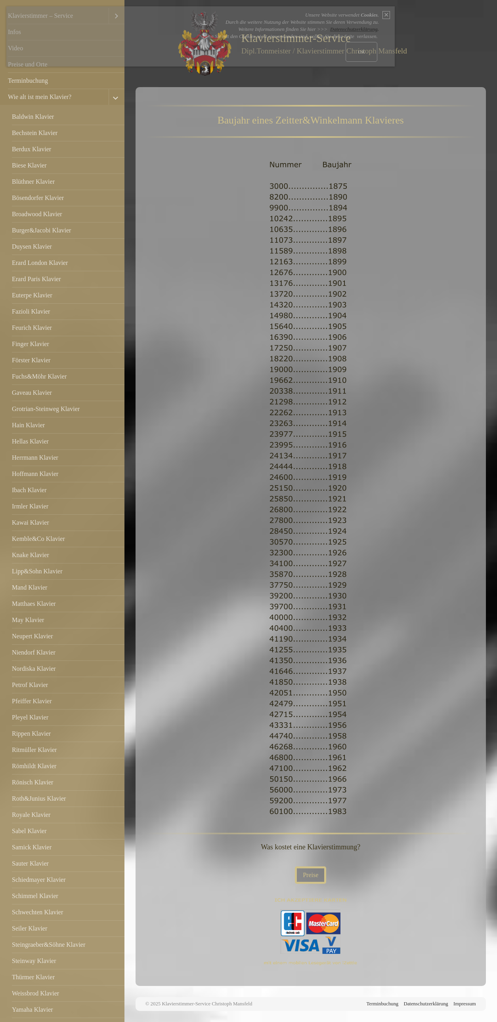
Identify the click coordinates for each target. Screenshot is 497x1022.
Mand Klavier (29, 587)
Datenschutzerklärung (425, 1004)
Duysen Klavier (32, 246)
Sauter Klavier (30, 863)
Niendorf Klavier (33, 652)
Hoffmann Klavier (35, 473)
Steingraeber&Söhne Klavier (48, 944)
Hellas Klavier (30, 441)
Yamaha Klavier (32, 1009)
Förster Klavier (31, 360)
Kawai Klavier (30, 522)
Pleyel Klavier (30, 717)
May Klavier (28, 620)
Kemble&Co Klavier (38, 538)
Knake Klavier (30, 555)
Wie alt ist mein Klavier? (39, 96)
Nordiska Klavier (34, 668)
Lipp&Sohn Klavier (37, 571)
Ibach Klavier (29, 490)
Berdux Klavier (31, 149)
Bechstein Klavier (34, 132)
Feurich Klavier (32, 327)
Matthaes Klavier (34, 603)
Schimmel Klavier (35, 896)
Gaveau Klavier (32, 392)
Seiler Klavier (29, 928)
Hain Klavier (28, 425)
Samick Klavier (32, 847)
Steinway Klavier (34, 960)
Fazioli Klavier (31, 311)
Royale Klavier (31, 814)
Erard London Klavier (40, 262)
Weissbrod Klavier (35, 993)
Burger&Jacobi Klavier (41, 230)
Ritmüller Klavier (34, 749)
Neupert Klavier (32, 636)
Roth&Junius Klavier (39, 798)
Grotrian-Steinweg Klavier (46, 408)
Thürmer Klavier (33, 977)
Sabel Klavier (29, 831)
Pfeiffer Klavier (32, 701)
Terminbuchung (28, 80)
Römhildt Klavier (34, 766)
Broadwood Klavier (37, 214)
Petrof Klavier (30, 684)
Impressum (464, 1004)
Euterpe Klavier (32, 295)
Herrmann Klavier (35, 457)
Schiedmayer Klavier (39, 879)
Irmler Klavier (30, 506)
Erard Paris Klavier (36, 279)
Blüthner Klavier (33, 181)
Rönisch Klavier (32, 782)
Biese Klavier (29, 165)
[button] (310, 875)
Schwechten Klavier (37, 912)
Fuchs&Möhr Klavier (39, 376)
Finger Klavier (30, 344)
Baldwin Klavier (33, 116)
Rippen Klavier (31, 733)
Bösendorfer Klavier (38, 197)
